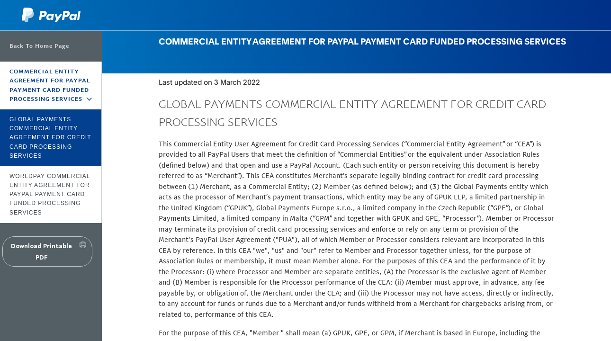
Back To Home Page (39, 46)
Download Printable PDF (41, 251)
